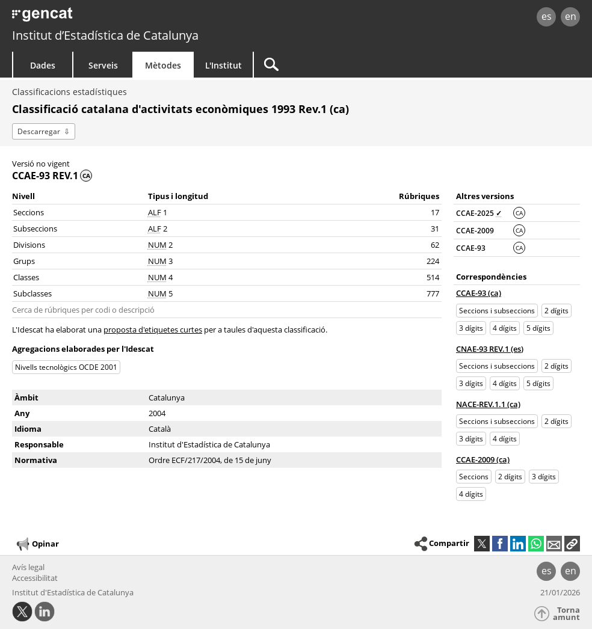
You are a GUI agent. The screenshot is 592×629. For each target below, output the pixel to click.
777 (433, 293)
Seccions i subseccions (497, 310)
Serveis (103, 65)
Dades (42, 65)
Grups (24, 261)
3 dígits (471, 328)
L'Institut (223, 65)
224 (433, 261)
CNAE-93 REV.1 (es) (489, 348)
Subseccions (35, 228)
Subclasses (32, 293)
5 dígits (538, 328)
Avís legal (28, 567)
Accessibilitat (35, 577)
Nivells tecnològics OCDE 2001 (66, 367)
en (570, 16)
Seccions (28, 212)
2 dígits (556, 310)
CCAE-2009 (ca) (483, 459)
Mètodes (163, 65)
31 (435, 228)
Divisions (29, 244)
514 (433, 277)
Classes (26, 277)
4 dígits (505, 328)
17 (435, 212)
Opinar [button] (37, 544)
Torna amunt (566, 613)
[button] (572, 543)
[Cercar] (356, 65)
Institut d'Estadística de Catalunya (73, 592)
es (546, 16)
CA (519, 213)
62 (435, 244)
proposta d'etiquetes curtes (152, 329)
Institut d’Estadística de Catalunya (105, 35)
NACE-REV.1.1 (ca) (488, 404)
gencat (125, 17)
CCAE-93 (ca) (478, 292)
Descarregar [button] (38, 131)
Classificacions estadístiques (69, 91)
